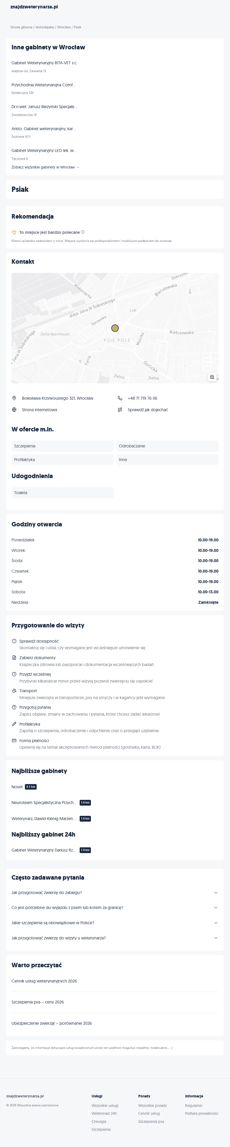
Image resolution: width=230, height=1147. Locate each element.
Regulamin (193, 1105)
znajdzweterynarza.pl (34, 7)
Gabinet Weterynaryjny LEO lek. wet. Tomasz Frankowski (45, 150)
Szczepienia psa (151, 1121)
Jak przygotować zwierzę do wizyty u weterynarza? (59, 937)
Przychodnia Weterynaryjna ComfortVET (45, 84)
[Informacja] (83, 232)
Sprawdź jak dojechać (148, 409)
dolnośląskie (45, 27)
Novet (17, 786)
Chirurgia (99, 1121)
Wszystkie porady (152, 1105)
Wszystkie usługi (105, 1105)
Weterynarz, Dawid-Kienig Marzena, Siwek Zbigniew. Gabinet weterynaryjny (45, 818)
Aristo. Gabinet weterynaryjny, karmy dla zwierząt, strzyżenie (45, 128)
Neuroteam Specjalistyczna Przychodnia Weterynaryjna (45, 802)
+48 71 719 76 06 (142, 398)
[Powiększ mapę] (115, 328)
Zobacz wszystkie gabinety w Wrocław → (45, 167)
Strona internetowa (39, 409)
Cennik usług (149, 1113)
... (170, 1048)
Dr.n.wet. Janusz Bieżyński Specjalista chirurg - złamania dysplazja (45, 106)
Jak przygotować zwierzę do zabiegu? (47, 892)
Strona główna (21, 27)
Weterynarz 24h (104, 1113)
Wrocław (64, 27)
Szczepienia (101, 1129)
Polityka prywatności (201, 1113)
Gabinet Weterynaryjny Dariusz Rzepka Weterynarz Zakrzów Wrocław (45, 850)
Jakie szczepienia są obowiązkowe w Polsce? (53, 922)
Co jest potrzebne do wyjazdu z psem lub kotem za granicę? (67, 907)
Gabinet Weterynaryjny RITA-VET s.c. (44, 62)
